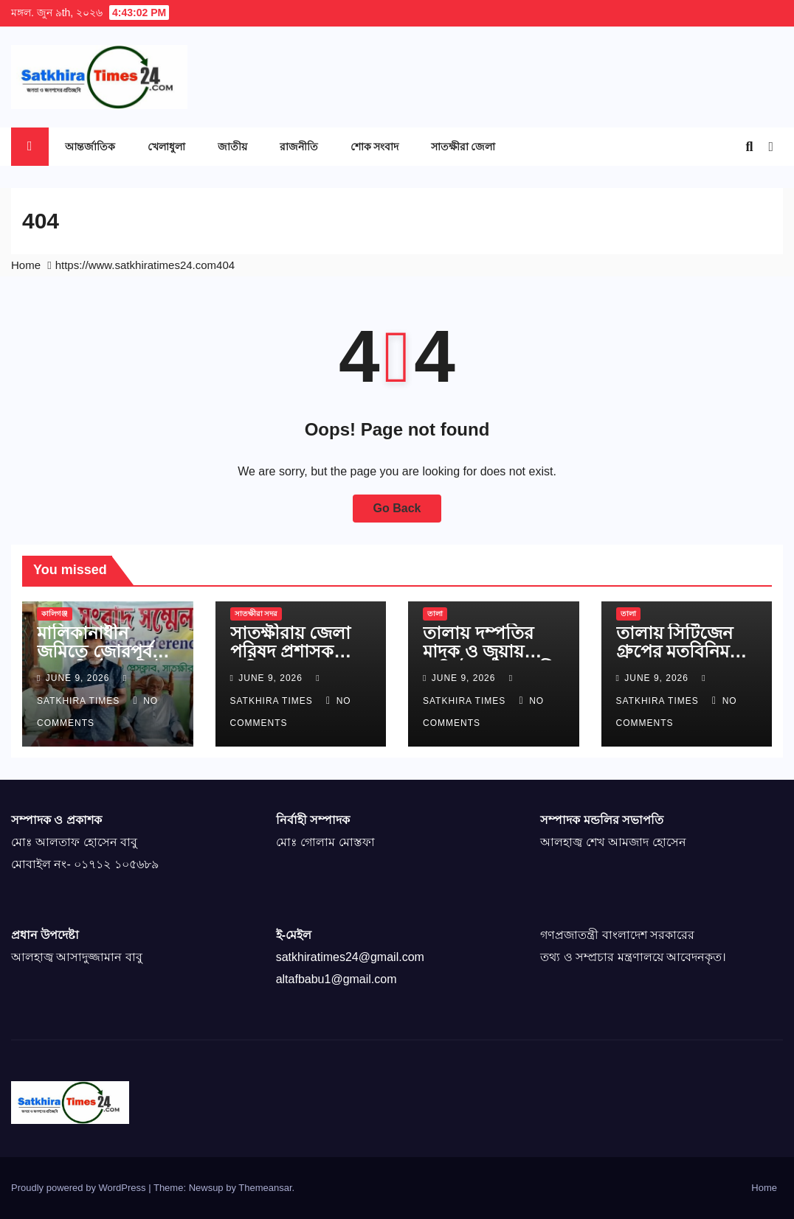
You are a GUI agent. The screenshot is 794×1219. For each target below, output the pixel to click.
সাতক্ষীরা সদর (256, 614)
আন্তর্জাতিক (90, 146)
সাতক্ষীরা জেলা (463, 146)
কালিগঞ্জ (54, 614)
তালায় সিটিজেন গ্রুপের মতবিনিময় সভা (678, 651)
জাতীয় (232, 146)
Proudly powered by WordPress (79, 1187)
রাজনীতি (299, 146)
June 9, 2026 (79, 678)
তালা (435, 614)
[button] (749, 146)
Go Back (397, 508)
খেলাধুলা (166, 146)
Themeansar (264, 1187)
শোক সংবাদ (374, 146)
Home (26, 265)
